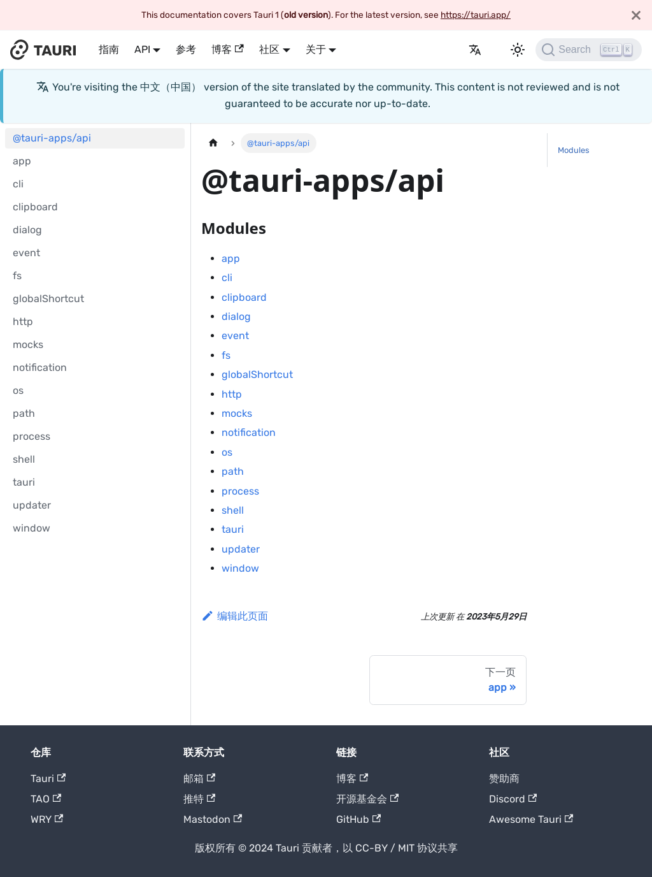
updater (32, 505)
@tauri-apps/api (52, 138)
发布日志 (438, 49)
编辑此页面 (234, 616)
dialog (27, 230)
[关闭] (636, 15)
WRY (47, 819)
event (26, 253)
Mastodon (212, 819)
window (31, 528)
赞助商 (504, 778)
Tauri (48, 778)
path (24, 413)
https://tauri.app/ (476, 15)
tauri (24, 482)
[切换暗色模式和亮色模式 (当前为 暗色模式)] (517, 50)
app (22, 161)
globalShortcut (48, 299)
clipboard (35, 207)
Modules (574, 150)
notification (40, 367)
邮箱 (199, 778)
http (23, 321)
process (31, 436)
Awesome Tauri (531, 819)
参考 (186, 49)
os (18, 390)
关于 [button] (316, 49)
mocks (28, 344)
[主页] (213, 143)
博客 (227, 49)
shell (24, 459)
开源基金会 (367, 799)
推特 (199, 799)
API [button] (142, 49)
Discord (513, 799)
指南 (109, 49)
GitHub (358, 819)
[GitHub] (453, 49)
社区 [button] (269, 49)
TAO (46, 799)
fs (17, 276)
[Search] (588, 49)
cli (18, 184)
